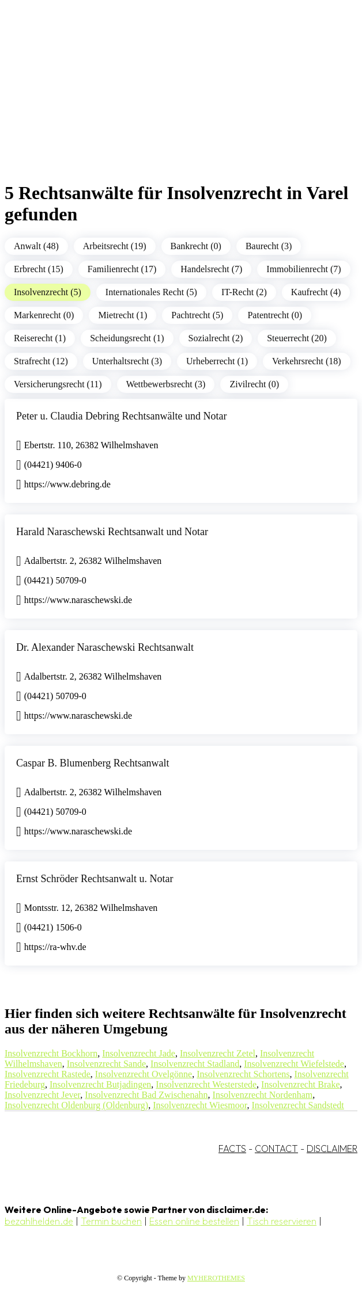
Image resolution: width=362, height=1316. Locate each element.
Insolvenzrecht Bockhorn (51, 1053)
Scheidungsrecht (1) (127, 338)
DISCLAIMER (332, 1148)
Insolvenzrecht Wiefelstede (294, 1064)
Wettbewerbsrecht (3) (166, 384)
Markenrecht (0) (44, 315)
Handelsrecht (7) (211, 269)
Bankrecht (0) (196, 246)
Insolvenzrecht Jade (138, 1053)
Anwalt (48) (36, 246)
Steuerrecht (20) (297, 338)
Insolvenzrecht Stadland (194, 1064)
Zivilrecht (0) (254, 384)
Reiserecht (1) (40, 338)
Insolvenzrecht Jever (42, 1095)
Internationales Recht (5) (151, 292)
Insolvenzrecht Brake (300, 1084)
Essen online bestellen (194, 1221)
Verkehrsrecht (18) (306, 361)
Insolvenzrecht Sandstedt (297, 1105)
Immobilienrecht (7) (303, 269)
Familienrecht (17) (122, 269)
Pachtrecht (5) (197, 315)
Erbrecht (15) (38, 269)
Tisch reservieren (281, 1221)
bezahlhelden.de (39, 1221)
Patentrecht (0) (274, 315)
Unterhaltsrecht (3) (127, 361)
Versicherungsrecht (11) (58, 384)
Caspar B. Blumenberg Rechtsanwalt (92, 763)
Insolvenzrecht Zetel (217, 1053)
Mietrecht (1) (122, 315)
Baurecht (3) (269, 246)
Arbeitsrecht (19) (114, 246)
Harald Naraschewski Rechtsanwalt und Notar (112, 531)
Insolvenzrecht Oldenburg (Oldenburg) (76, 1105)
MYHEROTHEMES (216, 1278)
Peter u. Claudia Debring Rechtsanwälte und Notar (121, 416)
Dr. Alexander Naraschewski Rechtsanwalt (105, 647)
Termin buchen (111, 1221)
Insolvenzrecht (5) (47, 292)
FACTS (232, 1148)
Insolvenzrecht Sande (106, 1064)
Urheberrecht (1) (217, 361)
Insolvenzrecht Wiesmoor (200, 1105)
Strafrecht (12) (41, 361)
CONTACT (276, 1148)
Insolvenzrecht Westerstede (206, 1084)
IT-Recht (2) (244, 292)
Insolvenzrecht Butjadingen (100, 1084)
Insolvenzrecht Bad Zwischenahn (146, 1095)
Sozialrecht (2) (215, 338)
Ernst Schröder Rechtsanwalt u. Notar (94, 878)
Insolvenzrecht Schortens (243, 1074)
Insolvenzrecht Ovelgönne (143, 1074)
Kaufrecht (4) (316, 292)
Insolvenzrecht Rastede (47, 1074)
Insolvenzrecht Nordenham (263, 1095)
